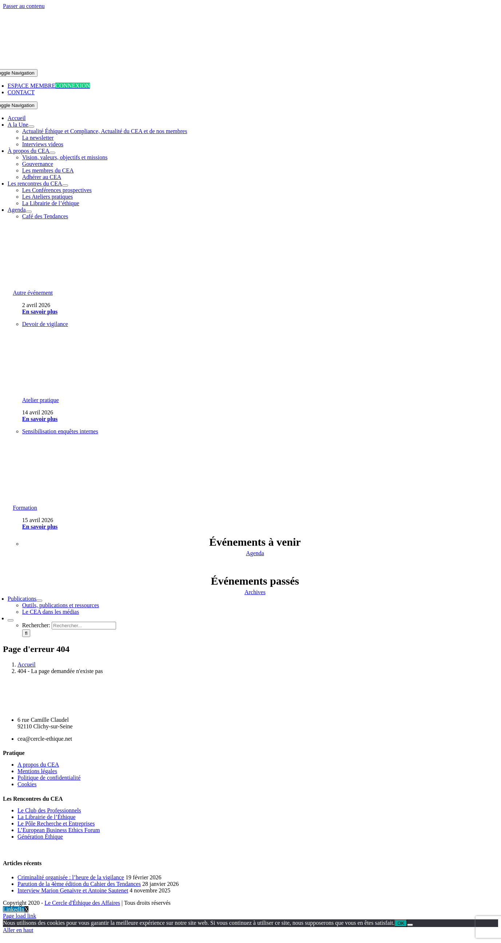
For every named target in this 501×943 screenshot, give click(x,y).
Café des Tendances (45, 216)
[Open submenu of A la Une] (31, 127)
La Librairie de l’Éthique (46, 817)
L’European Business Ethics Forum (58, 830)
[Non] (410, 925)
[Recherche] (26, 633)
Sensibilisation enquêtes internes (60, 431)
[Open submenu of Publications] (39, 601)
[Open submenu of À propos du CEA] (52, 153)
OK (400, 923)
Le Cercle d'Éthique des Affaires (82, 903)
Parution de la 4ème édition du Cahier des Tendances (79, 884)
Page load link (19, 916)
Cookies (26, 784)
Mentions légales (37, 771)
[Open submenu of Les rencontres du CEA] (65, 185)
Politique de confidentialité (48, 778)
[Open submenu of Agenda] (29, 212)
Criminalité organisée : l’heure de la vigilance (70, 877)
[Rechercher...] (84, 625)
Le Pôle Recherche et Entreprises (56, 823)
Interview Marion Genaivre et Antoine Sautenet (72, 890)
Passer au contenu (24, 6)
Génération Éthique (40, 836)
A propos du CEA (38, 764)
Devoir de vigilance (45, 324)
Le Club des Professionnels (49, 810)
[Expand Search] (10, 620)
